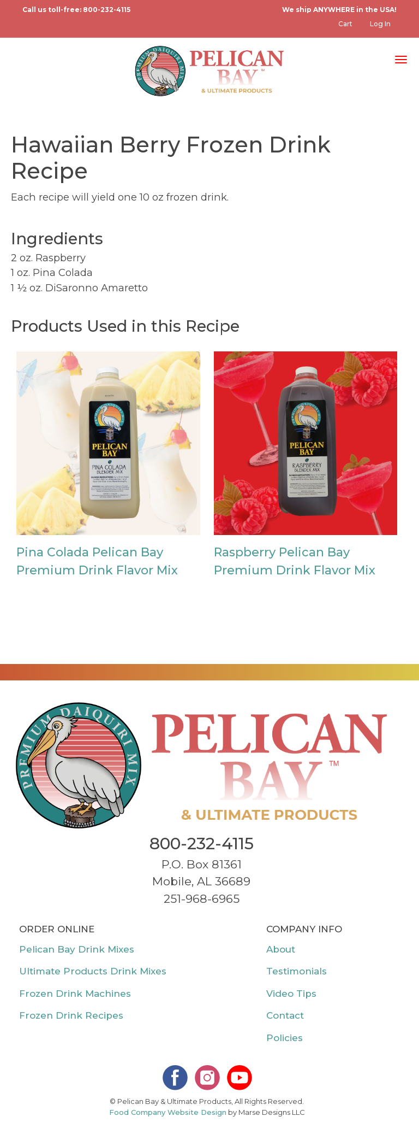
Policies (284, 1037)
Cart (345, 24)
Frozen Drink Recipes (71, 1015)
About (280, 949)
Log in (380, 24)
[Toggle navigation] (401, 58)
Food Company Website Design (167, 1112)
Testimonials (296, 971)
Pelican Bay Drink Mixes (76, 949)
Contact (285, 1015)
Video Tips (291, 993)
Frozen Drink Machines (75, 993)
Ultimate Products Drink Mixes (92, 971)
